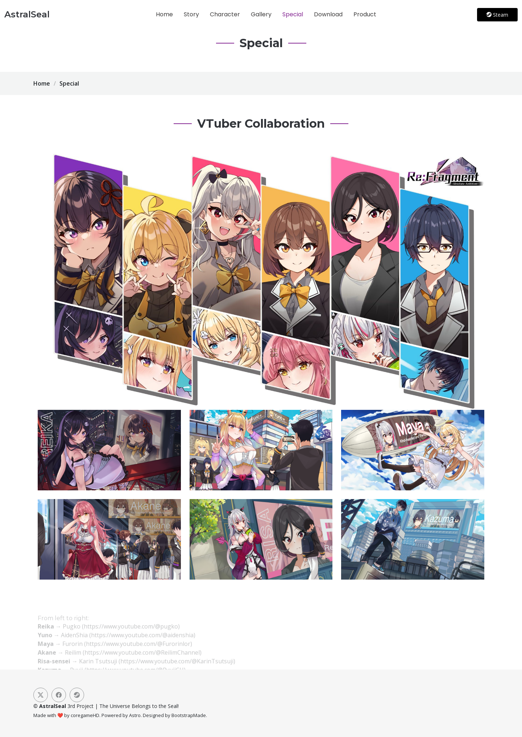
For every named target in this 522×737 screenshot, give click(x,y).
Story (191, 14)
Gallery (261, 14)
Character (225, 14)
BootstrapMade (188, 715)
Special (292, 14)
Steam (497, 14)
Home (164, 14)
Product (364, 14)
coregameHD (85, 715)
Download (328, 14)
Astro (135, 715)
